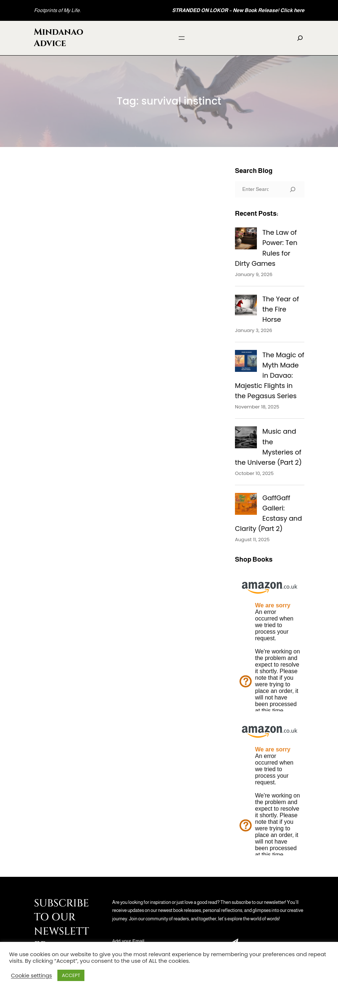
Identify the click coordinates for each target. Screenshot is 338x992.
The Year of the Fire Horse (280, 309)
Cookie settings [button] (31, 975)
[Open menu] (181, 38)
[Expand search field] (300, 38)
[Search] (292, 189)
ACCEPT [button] (71, 975)
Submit (235, 941)
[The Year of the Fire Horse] (246, 306)
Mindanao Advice (59, 37)
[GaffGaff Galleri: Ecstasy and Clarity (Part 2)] (246, 505)
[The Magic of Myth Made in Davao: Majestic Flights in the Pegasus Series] (246, 362)
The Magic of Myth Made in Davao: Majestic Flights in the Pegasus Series (269, 375)
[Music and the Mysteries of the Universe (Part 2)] (246, 438)
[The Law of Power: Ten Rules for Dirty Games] (246, 239)
